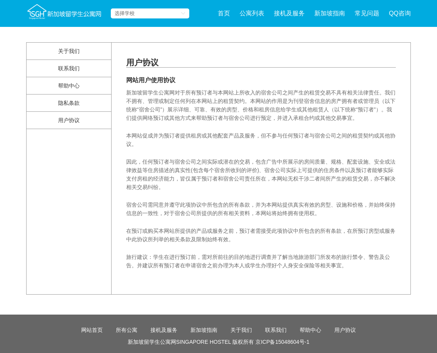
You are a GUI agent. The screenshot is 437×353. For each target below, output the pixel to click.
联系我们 (69, 68)
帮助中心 (69, 86)
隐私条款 (69, 103)
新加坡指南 (329, 13)
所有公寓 (126, 345)
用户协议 (69, 120)
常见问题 (367, 13)
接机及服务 (289, 13)
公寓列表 (252, 13)
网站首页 (92, 345)
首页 (224, 13)
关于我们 (69, 51)
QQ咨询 (400, 13)
